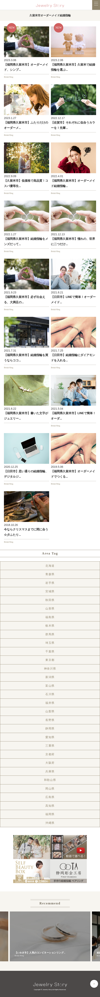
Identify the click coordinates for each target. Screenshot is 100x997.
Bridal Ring (8, 77)
